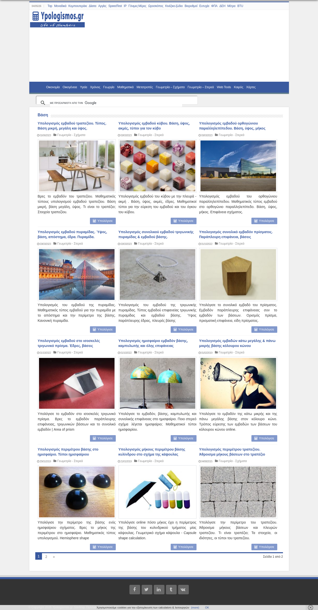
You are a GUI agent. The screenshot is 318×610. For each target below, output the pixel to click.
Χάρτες (251, 87)
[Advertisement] (183, 46)
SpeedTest (115, 6)
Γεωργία (108, 87)
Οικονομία (53, 87)
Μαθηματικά (125, 87)
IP (125, 6)
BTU (240, 6)
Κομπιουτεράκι (77, 6)
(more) (195, 607)
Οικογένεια (70, 87)
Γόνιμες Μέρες (137, 6)
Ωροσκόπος (155, 6)
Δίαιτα (92, 6)
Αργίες (102, 6)
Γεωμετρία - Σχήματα (71, 135)
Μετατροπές (145, 87)
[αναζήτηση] (116, 103)
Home (38, 87)
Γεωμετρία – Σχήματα (170, 87)
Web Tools (224, 87)
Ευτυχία (204, 6)
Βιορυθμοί (191, 6)
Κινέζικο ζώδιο (174, 6)
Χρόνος (95, 87)
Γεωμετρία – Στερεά (201, 87)
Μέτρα (231, 6)
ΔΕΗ (222, 6)
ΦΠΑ (214, 6)
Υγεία (83, 87)
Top (49, 6)
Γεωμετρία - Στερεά (151, 135)
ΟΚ (207, 607)
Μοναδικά (60, 6)
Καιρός (238, 87)
